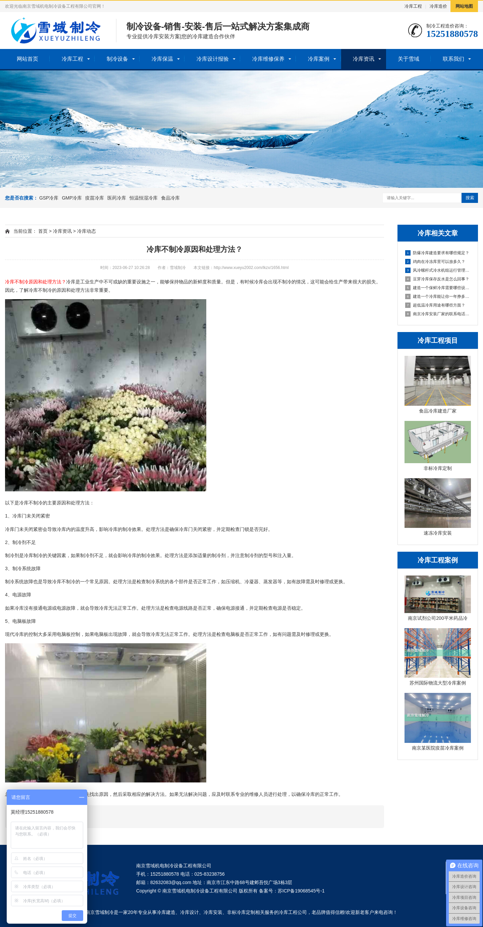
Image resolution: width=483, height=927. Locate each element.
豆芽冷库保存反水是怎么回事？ (437, 279)
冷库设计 (189, 912)
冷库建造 (166, 912)
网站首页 (27, 59)
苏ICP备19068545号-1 (301, 890)
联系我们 (453, 59)
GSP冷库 (49, 198)
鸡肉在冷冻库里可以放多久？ (435, 261)
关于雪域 (408, 59)
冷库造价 (438, 6)
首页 (43, 231)
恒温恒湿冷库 (143, 198)
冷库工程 (413, 6)
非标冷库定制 (241, 912)
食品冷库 (170, 198)
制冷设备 (117, 59)
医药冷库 (116, 198)
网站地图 (464, 6)
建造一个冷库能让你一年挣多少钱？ (438, 296)
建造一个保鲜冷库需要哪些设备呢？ (438, 287)
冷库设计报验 (213, 59)
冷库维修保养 (268, 59)
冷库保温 (162, 59)
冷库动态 (86, 231)
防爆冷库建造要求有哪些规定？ (437, 253)
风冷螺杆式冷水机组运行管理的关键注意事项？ (438, 270)
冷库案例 (318, 59)
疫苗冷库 (94, 198)
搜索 (470, 197)
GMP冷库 (72, 198)
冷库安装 (213, 912)
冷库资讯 (363, 59)
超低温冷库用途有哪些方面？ (435, 305)
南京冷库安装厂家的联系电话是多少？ (438, 314)
